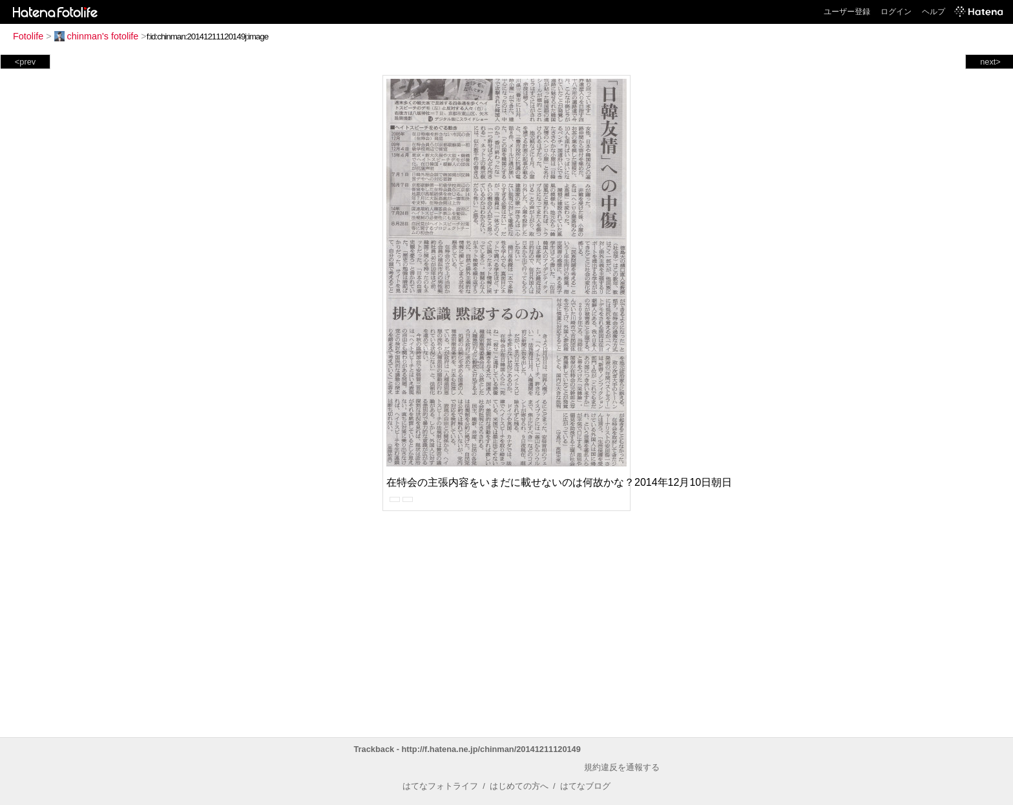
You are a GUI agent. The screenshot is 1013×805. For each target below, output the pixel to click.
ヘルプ (933, 11)
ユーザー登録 (847, 11)
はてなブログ (585, 786)
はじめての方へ (519, 786)
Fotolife (28, 36)
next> (990, 62)
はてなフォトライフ (440, 786)
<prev (25, 62)
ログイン (896, 11)
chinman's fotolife (96, 36)
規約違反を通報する (622, 767)
